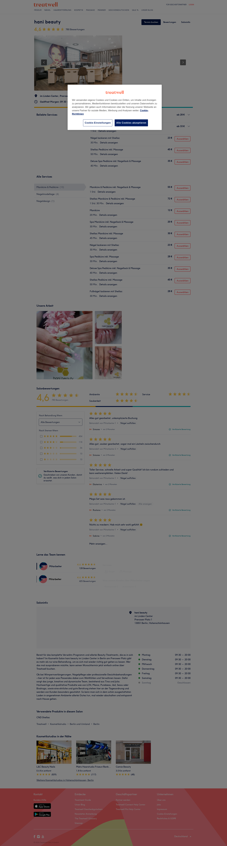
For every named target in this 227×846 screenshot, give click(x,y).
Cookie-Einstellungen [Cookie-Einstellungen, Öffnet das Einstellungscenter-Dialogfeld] (98, 123)
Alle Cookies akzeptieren (131, 123)
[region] (115, 107)
